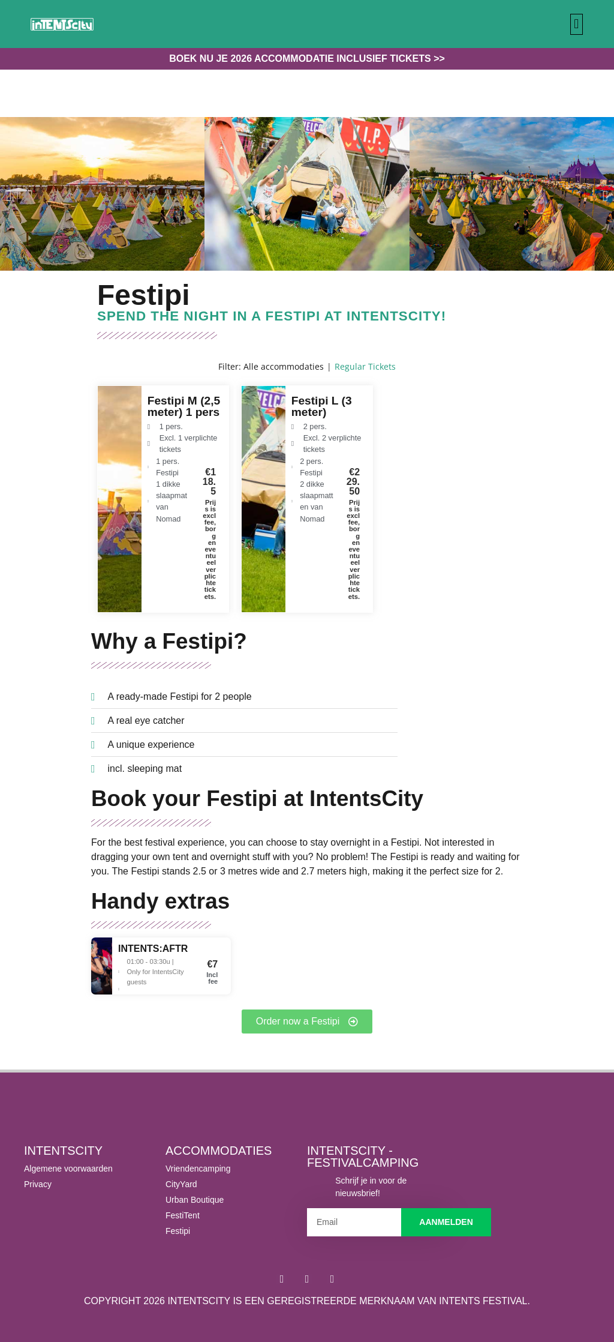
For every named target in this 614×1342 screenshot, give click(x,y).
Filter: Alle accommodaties (271, 366)
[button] (576, 24)
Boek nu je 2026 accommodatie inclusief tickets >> (307, 58)
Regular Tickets (365, 366)
